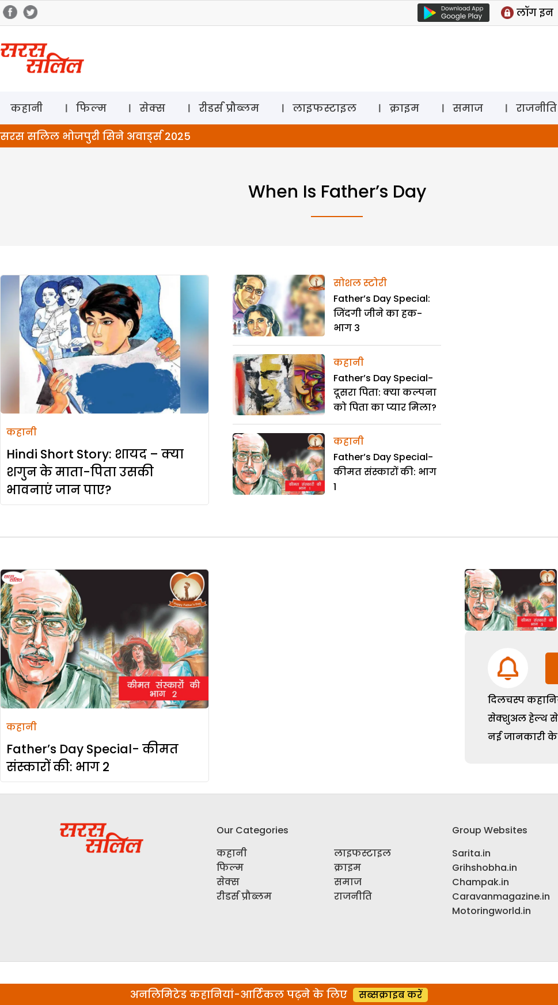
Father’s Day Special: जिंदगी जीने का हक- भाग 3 (381, 313)
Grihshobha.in (484, 867)
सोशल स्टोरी (360, 283)
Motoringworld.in (491, 910)
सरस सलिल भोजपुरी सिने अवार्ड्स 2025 (95, 136)
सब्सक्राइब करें (390, 995)
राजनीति (353, 896)
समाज (468, 108)
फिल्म (91, 108)
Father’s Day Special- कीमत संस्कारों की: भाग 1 (384, 471)
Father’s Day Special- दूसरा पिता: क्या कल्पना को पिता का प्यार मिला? (384, 392)
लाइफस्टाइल (324, 108)
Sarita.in (471, 853)
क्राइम (404, 108)
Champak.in (480, 882)
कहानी (26, 108)
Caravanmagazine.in (501, 896)
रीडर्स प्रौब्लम (229, 108)
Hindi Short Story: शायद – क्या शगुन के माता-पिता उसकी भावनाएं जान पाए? (95, 472)
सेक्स (152, 108)
